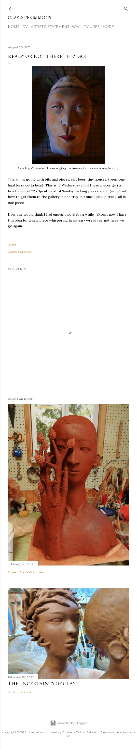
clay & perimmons (29, 17)
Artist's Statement (50, 27)
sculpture (24, 251)
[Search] (126, 8)
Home (14, 27)
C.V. (25, 27)
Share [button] (12, 245)
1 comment (28, 692)
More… (109, 27)
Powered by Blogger (68, 723)
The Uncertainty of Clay (41, 683)
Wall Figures (86, 27)
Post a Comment (32, 572)
